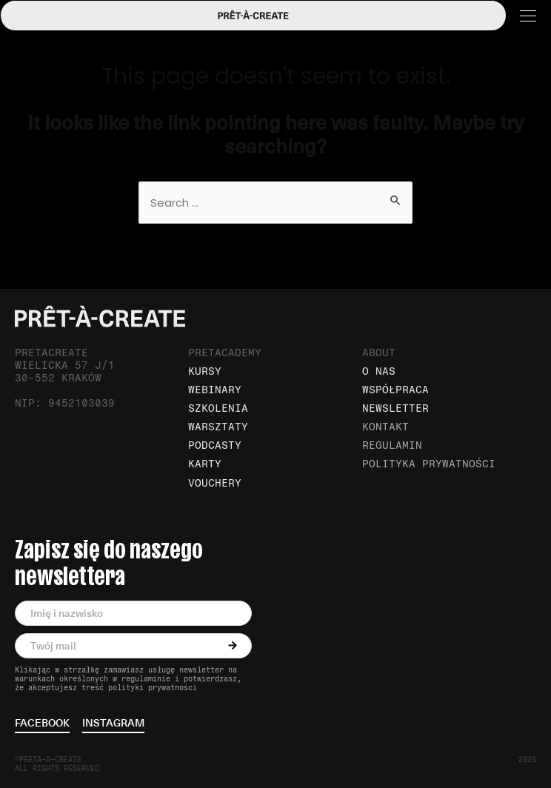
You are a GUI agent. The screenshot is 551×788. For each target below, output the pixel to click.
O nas (378, 371)
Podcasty (214, 445)
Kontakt (385, 427)
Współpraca (395, 390)
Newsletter (395, 408)
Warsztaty (218, 427)
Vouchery (214, 483)
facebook (42, 724)
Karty (204, 464)
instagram (113, 724)
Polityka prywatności (428, 464)
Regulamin (392, 445)
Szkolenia (218, 408)
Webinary (214, 390)
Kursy (204, 371)
